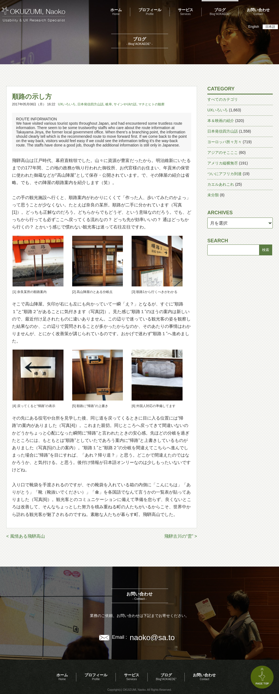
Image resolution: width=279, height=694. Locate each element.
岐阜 (108, 104)
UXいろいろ (67, 104)
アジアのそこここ (222, 152)
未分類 (213, 195)
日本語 (270, 27)
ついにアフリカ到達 (224, 174)
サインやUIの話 (125, 104)
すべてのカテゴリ (222, 99)
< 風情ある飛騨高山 (25, 536)
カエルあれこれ (220, 184)
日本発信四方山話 (90, 104)
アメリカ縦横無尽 (222, 163)
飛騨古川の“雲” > (180, 536)
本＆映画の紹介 (220, 120)
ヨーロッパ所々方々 (224, 142)
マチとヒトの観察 (151, 104)
